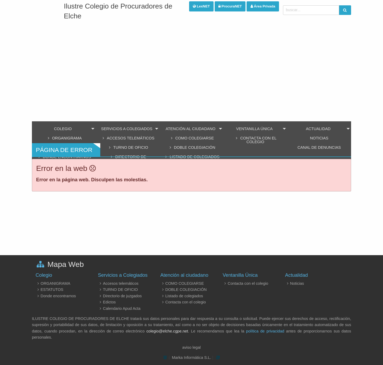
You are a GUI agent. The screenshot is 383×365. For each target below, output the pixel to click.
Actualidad (318, 129)
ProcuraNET (230, 6)
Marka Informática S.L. (191, 357)
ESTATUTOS (49, 289)
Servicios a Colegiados (126, 129)
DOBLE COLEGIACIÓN (183, 289)
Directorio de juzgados (120, 296)
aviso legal (191, 347)
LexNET (201, 6)
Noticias (319, 138)
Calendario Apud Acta (119, 308)
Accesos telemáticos (127, 138)
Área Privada (263, 6)
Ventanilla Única (254, 129)
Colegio (63, 129)
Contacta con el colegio (255, 140)
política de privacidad (265, 331)
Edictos (107, 302)
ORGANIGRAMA (64, 138)
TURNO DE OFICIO (118, 289)
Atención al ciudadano (190, 129)
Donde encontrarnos (56, 296)
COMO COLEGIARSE (191, 138)
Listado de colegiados (181, 296)
